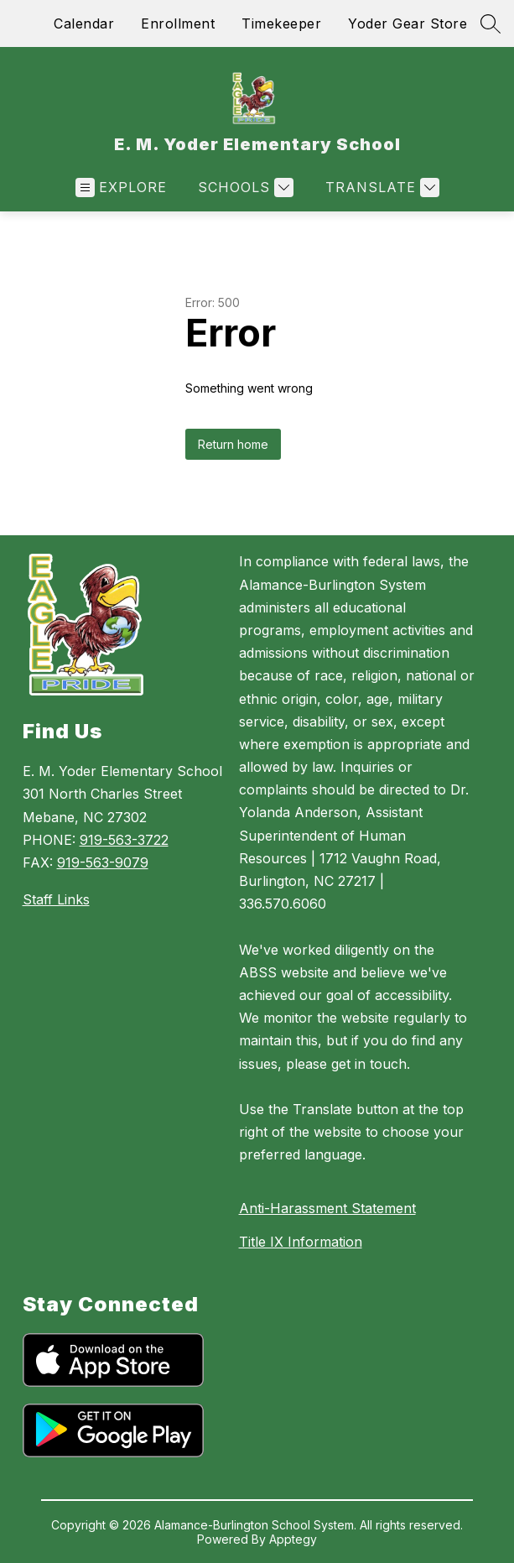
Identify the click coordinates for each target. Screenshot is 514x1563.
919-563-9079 (102, 862)
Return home (233, 444)
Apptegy (293, 1539)
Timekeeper (281, 23)
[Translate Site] (380, 187)
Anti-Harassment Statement (327, 1208)
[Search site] (490, 23)
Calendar (84, 23)
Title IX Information (300, 1241)
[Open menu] (121, 187)
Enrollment (178, 23)
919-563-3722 (124, 839)
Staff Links (56, 899)
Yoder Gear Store (407, 23)
